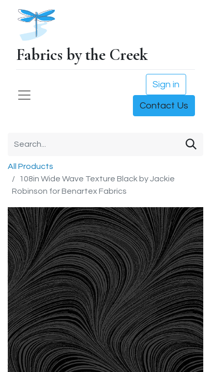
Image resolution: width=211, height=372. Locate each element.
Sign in (166, 84)
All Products (30, 166)
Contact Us (164, 106)
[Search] (191, 144)
